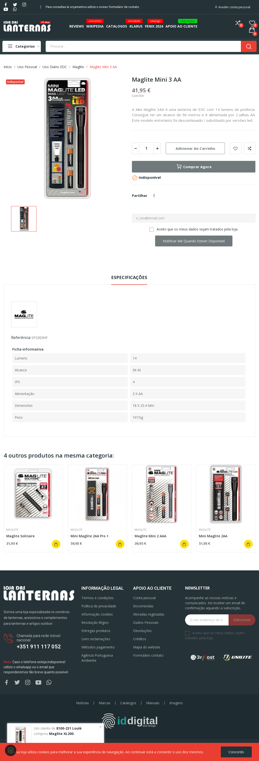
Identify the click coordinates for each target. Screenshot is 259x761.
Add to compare (249, 148)
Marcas (104, 703)
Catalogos (128, 703)
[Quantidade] (146, 148)
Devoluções (142, 630)
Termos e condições (97, 598)
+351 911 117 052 (39, 647)
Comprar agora (193, 167)
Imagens (176, 703)
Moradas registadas (148, 614)
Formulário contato (148, 655)
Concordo (236, 752)
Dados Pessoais (145, 622)
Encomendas (143, 606)
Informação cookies (97, 614)
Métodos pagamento (98, 647)
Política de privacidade (98, 606)
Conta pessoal (144, 598)
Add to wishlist (235, 148)
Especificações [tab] (129, 277)
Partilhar (154, 195)
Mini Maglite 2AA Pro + (90, 536)
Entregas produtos (95, 630)
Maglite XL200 (61, 733)
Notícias (82, 703)
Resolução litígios (95, 622)
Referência (20, 337)
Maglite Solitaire (20, 536)
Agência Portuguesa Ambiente (97, 658)
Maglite (12, 529)
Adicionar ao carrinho (195, 148)
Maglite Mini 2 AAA (150, 536)
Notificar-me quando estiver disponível (194, 241)
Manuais (152, 703)
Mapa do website (146, 647)
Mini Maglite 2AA (213, 536)
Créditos (139, 639)
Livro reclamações (95, 639)
